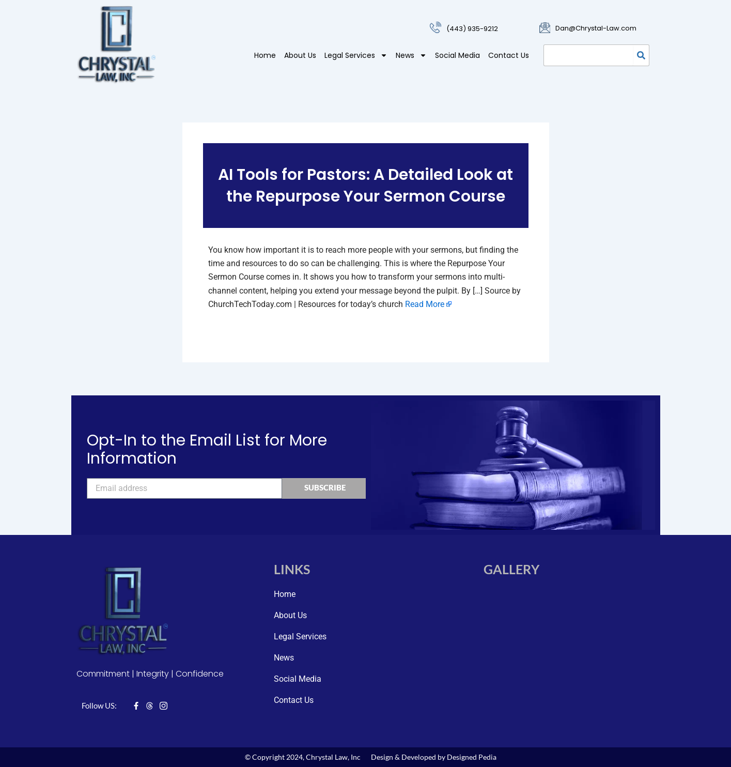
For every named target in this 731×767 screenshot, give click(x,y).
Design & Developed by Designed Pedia (433, 757)
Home (265, 55)
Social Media (457, 55)
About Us (300, 55)
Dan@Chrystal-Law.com (595, 28)
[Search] (641, 55)
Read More (424, 304)
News (411, 55)
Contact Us (508, 55)
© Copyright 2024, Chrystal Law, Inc (303, 757)
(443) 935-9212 (472, 29)
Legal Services (355, 55)
